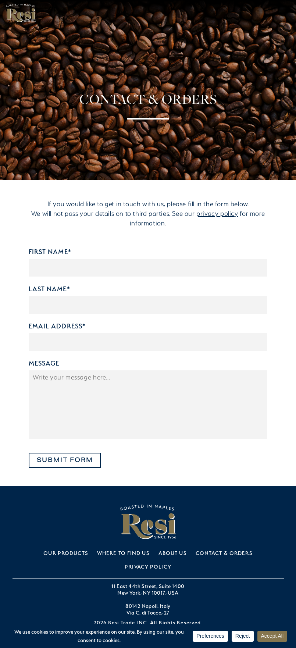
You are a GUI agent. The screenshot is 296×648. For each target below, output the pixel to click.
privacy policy (217, 213)
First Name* (50, 252)
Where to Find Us (123, 553)
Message (44, 363)
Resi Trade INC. (21, 13)
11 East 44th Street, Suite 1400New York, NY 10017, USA (147, 589)
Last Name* (49, 289)
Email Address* (57, 326)
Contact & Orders (224, 553)
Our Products (65, 553)
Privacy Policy (148, 566)
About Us (172, 553)
